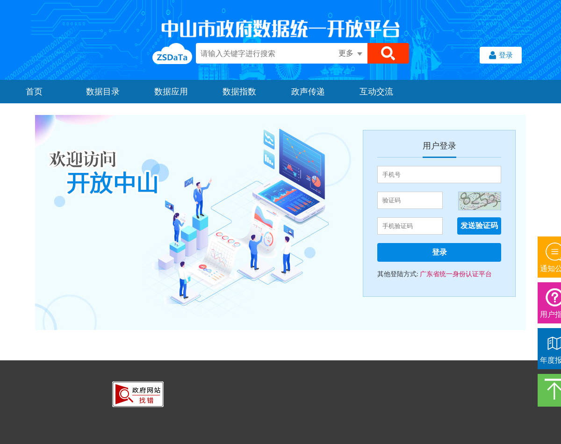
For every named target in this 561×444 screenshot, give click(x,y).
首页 (34, 91)
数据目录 (103, 91)
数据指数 (239, 91)
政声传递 (308, 91)
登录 (501, 56)
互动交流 (376, 91)
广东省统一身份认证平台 (455, 274)
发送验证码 (479, 225)
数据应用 (171, 91)
